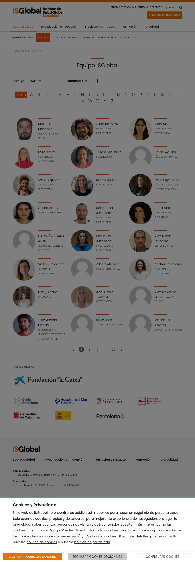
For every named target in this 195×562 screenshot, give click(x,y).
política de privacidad (92, 542)
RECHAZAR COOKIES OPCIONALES (97, 557)
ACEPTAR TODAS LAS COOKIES (32, 557)
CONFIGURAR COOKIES (162, 557)
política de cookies (41, 542)
